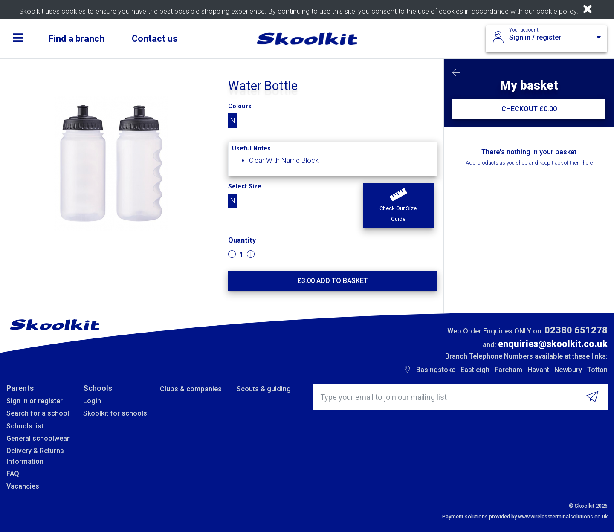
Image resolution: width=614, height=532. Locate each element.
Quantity (242, 240)
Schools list (24, 426)
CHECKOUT (529, 109)
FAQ (12, 474)
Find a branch (76, 38)
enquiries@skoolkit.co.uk (553, 343)
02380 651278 (576, 330)
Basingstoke (435, 370)
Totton (597, 370)
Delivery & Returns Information (35, 456)
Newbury (568, 370)
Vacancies (22, 486)
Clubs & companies (191, 389)
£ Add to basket (332, 281)
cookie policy (556, 11)
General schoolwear (38, 438)
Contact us (155, 38)
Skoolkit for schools (115, 413)
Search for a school (37, 413)
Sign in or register (34, 401)
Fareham (508, 370)
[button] (398, 205)
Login (92, 401)
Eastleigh (474, 370)
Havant (538, 370)
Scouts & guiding (264, 389)
